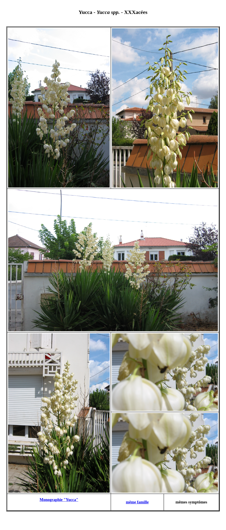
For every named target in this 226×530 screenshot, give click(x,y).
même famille (137, 502)
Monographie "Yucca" (59, 499)
